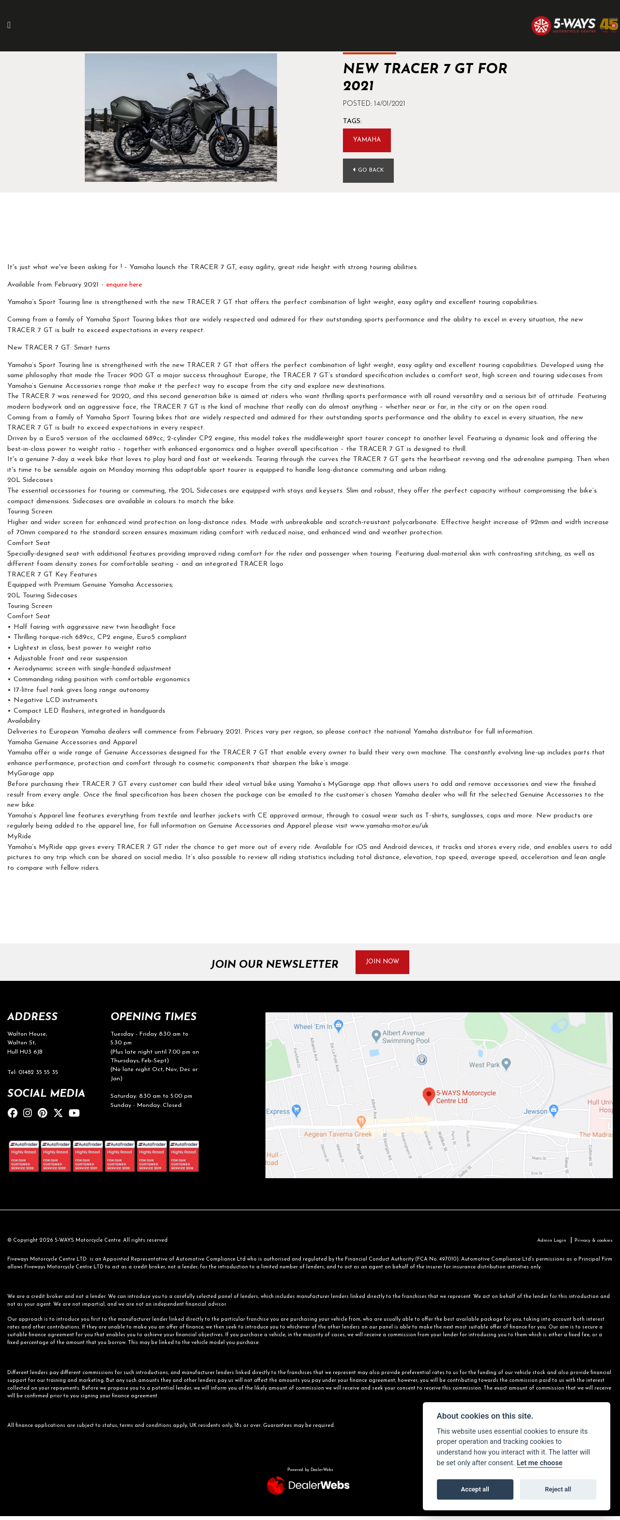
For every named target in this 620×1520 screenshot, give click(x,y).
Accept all (475, 1489)
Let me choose (540, 1463)
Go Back (370, 171)
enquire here (125, 286)
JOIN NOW (386, 963)
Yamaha (369, 140)
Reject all (558, 1489)
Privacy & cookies (591, 1244)
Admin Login (545, 1244)
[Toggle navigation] (14, 25)
